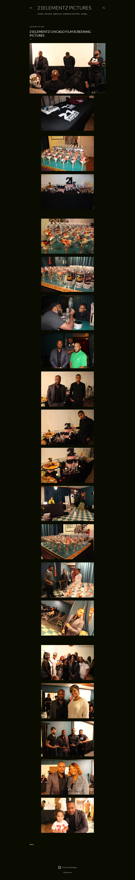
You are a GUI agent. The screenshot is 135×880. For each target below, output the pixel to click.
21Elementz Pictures (64, 8)
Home (40, 14)
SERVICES (57, 14)
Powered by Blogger (67, 867)
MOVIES (48, 14)
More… (84, 14)
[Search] (103, 7)
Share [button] (32, 844)
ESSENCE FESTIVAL (71, 14)
